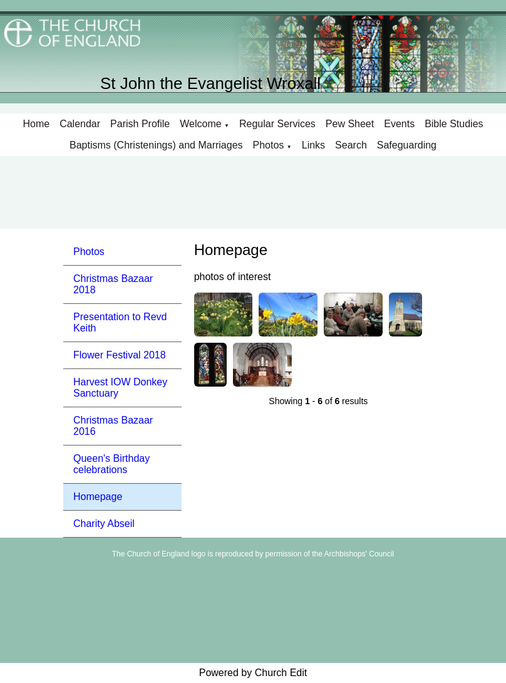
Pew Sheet (350, 123)
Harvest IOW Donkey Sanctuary (120, 388)
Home (36, 123)
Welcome (200, 123)
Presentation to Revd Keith (120, 322)
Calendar (79, 123)
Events (399, 123)
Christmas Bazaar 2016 (113, 426)
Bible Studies (454, 123)
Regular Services (277, 123)
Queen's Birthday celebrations (111, 464)
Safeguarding (406, 145)
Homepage (97, 496)
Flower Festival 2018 (119, 355)
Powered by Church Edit (253, 672)
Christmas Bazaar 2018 (113, 284)
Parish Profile (140, 123)
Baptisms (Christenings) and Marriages (156, 145)
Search (351, 145)
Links (313, 145)
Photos (268, 145)
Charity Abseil (104, 523)
